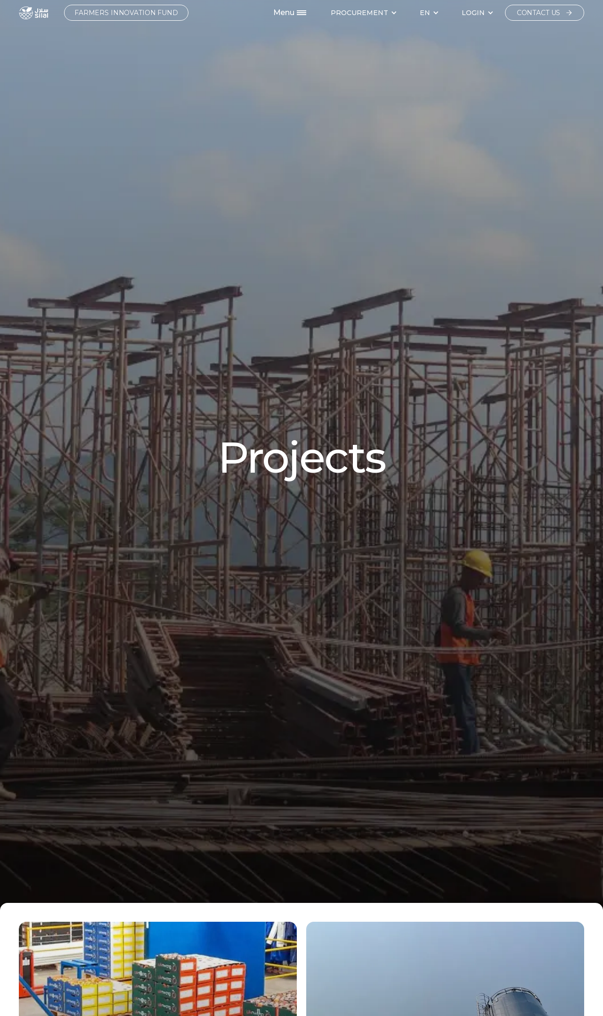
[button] (363, 12)
